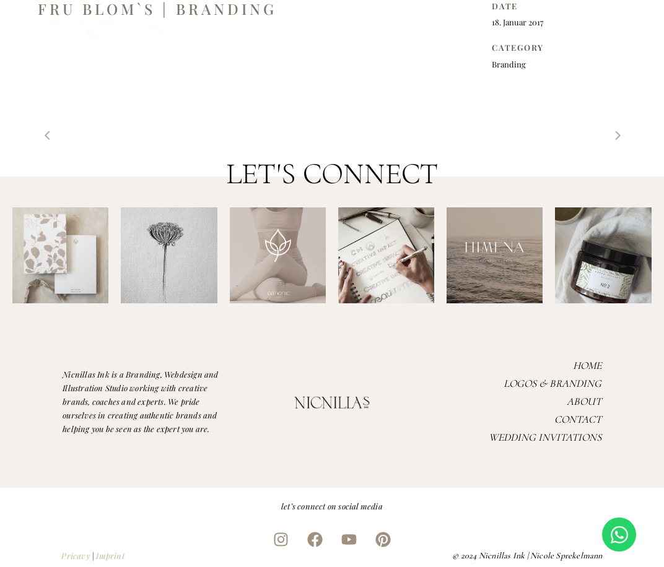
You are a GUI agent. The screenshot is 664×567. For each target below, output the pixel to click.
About (584, 401)
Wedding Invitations (545, 437)
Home (587, 365)
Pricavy (75, 555)
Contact (577, 419)
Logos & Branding (552, 383)
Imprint (110, 555)
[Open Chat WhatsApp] (619, 534)
